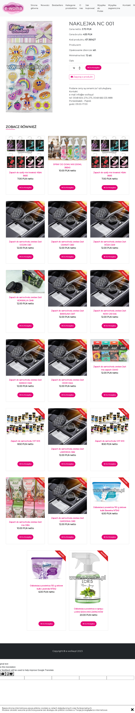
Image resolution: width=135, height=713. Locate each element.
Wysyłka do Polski (101, 8)
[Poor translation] (9, 674)
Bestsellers (57, 5)
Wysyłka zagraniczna (114, 6)
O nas (81, 6)
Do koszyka (93, 68)
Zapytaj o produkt (82, 77)
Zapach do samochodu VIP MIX (25, 441)
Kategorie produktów (71, 6)
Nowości (45, 5)
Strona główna (34, 6)
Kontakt (127, 5)
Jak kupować (90, 6)
